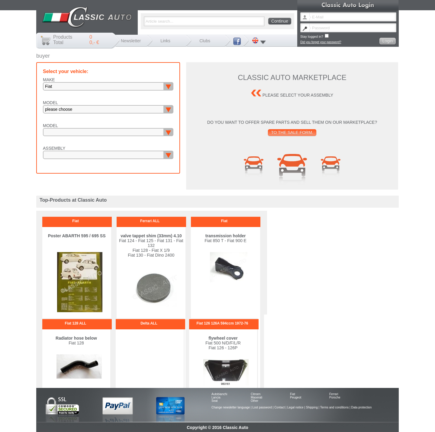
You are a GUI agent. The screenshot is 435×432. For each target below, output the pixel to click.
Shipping (312, 407)
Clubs (204, 40)
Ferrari (333, 394)
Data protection (361, 407)
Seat (214, 400)
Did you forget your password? (320, 42)
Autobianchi (219, 394)
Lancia (215, 397)
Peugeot (295, 397)
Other (254, 400)
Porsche (334, 397)
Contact (279, 407)
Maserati (256, 397)
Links (165, 40)
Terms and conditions (334, 407)
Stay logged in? (314, 36)
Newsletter (131, 40)
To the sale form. (292, 132)
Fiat (292, 394)
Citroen (255, 394)
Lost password (262, 407)
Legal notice (295, 407)
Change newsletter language (230, 407)
